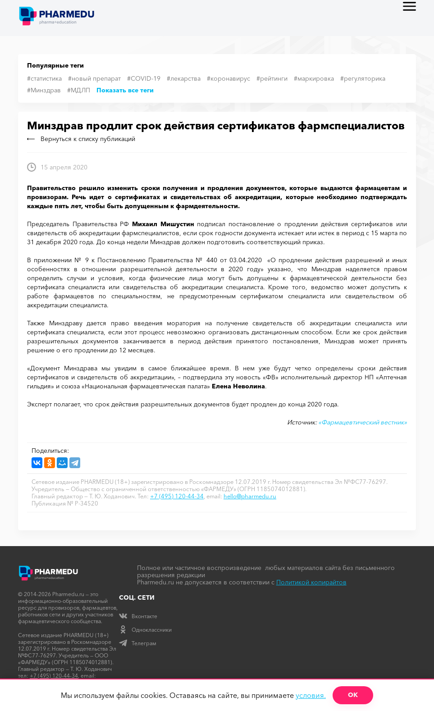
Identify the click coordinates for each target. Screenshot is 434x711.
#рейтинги (272, 78)
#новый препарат (94, 78)
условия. (311, 695)
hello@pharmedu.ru (250, 496)
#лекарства (184, 78)
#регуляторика (362, 78)
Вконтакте (138, 616)
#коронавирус (228, 78)
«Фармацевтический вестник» (362, 422)
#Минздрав (44, 90)
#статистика (44, 78)
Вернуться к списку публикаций (81, 138)
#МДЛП (78, 90)
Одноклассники (145, 629)
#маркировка (314, 78)
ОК (353, 695)
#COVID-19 (143, 78)
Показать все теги (125, 90)
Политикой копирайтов (311, 582)
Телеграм (137, 643)
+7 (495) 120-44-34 (177, 496)
